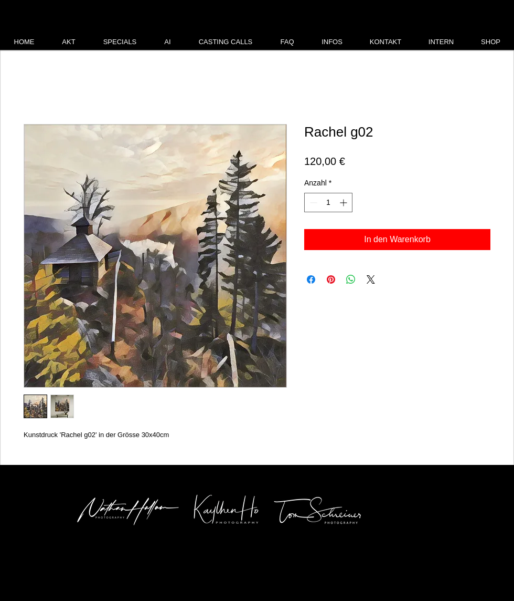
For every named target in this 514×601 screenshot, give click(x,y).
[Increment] (344, 202)
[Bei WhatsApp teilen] (351, 279)
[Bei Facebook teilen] (311, 279)
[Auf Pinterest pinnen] (331, 279)
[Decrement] (312, 202)
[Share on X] (371, 279)
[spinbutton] (328, 202)
